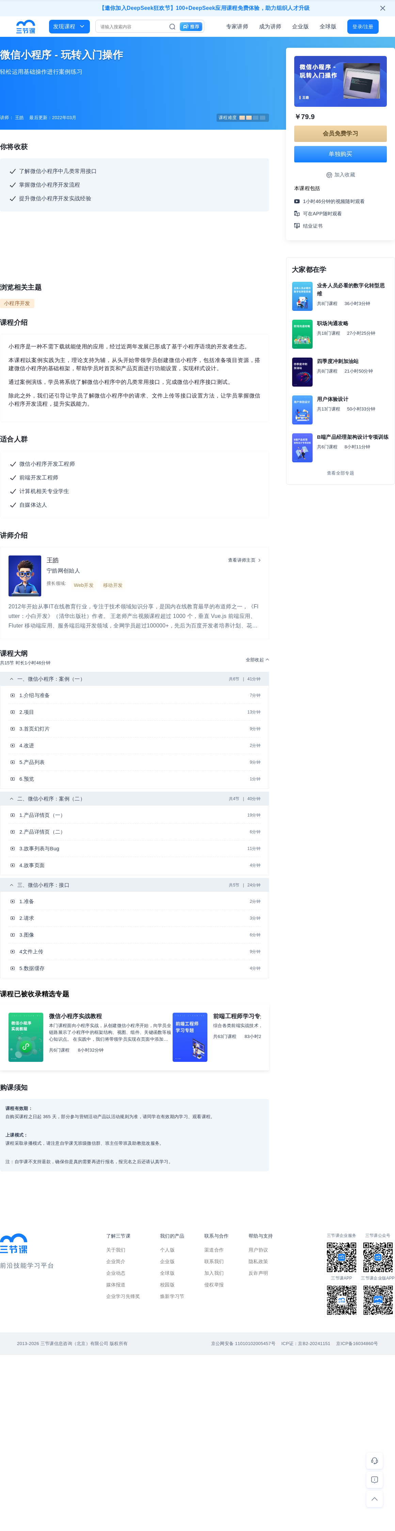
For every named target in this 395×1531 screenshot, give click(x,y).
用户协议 (258, 1250)
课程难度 (242, 117)
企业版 (300, 26)
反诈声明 (258, 1273)
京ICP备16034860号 (357, 1343)
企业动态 (116, 1273)
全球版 (328, 26)
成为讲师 (270, 26)
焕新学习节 (172, 1296)
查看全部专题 (340, 473)
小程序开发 (17, 303)
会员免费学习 (340, 133)
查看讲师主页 (241, 560)
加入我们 (214, 1273)
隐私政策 (258, 1261)
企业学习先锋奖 (123, 1296)
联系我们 (214, 1261)
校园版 (167, 1284)
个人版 (167, 1250)
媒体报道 (116, 1284)
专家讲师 (237, 26)
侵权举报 (214, 1284)
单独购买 (340, 154)
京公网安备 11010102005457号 (243, 1343)
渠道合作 (214, 1250)
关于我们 (116, 1250)
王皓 (53, 560)
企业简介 (116, 1261)
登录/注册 (362, 26)
